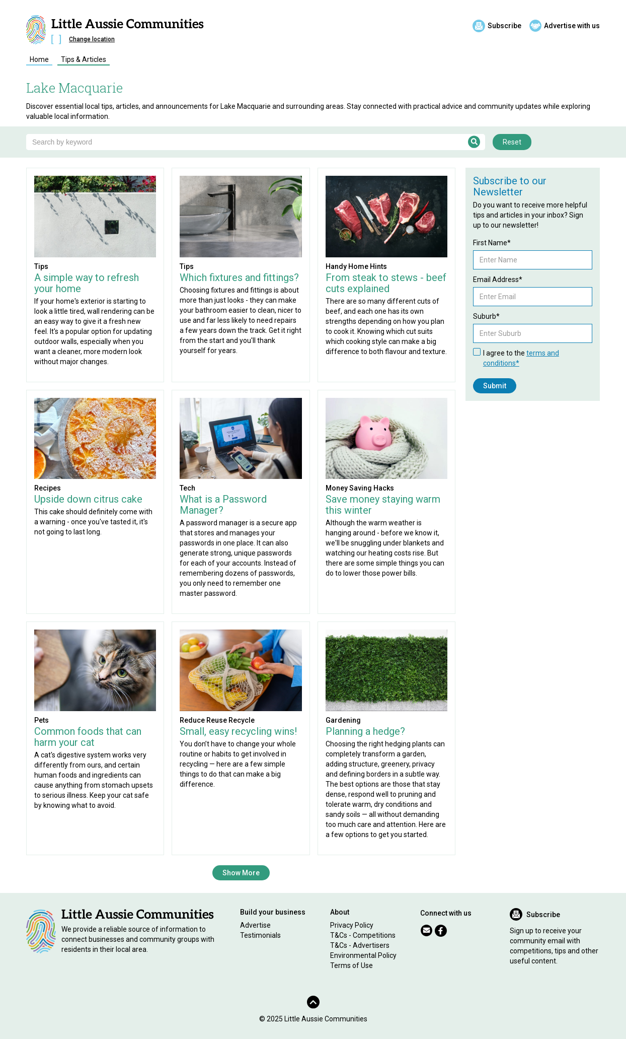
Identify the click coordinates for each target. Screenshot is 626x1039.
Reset (512, 142)
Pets (41, 720)
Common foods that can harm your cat (87, 737)
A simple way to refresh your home (86, 283)
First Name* (492, 243)
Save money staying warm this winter (383, 505)
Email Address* (497, 279)
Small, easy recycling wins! (238, 731)
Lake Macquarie (74, 88)
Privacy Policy (351, 925)
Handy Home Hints (356, 266)
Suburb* (486, 316)
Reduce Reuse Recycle (217, 720)
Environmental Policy (363, 955)
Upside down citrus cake (88, 499)
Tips (41, 266)
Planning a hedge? (365, 731)
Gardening (343, 720)
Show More (241, 873)
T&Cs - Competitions (363, 935)
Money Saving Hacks (360, 488)
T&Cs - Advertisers (359, 945)
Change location (92, 39)
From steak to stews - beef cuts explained (386, 283)
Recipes (47, 488)
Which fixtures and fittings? (239, 277)
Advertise (255, 925)
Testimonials (260, 935)
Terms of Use (351, 965)
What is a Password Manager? (223, 505)
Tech (187, 488)
